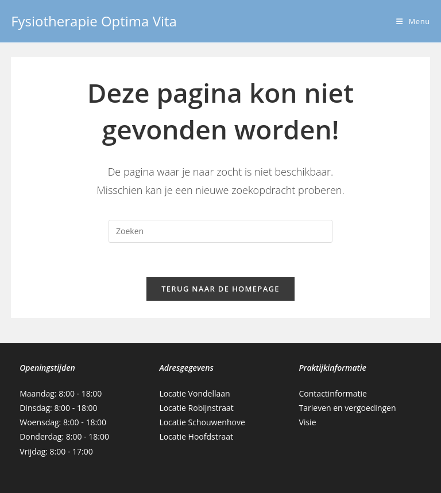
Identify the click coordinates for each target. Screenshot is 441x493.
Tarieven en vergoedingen (347, 407)
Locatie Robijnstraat (196, 407)
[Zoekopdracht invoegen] (220, 231)
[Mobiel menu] (413, 21)
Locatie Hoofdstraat (196, 436)
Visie (307, 422)
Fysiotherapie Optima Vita (94, 20)
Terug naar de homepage (220, 289)
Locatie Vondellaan (194, 393)
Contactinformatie (333, 393)
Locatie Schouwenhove (202, 422)
